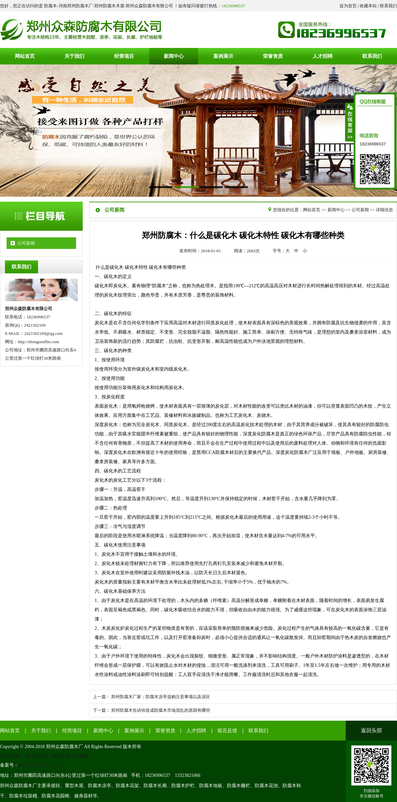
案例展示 (134, 730)
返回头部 (371, 730)
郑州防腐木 (11, 755)
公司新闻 (26, 243)
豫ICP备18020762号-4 (39, 765)
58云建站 (80, 755)
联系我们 (388, 5)
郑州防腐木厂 (38, 755)
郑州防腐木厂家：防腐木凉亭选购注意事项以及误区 (160, 696)
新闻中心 (336, 209)
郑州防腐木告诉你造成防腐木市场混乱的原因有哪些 (160, 710)
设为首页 (348, 5)
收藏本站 (368, 5)
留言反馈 (227, 730)
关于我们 (41, 730)
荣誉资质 (165, 730)
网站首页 (311, 209)
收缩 (349, 121)
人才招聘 (196, 730)
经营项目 (72, 730)
